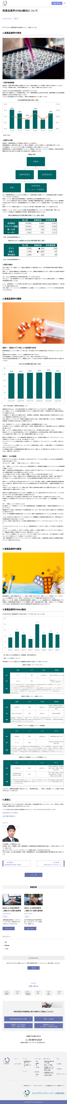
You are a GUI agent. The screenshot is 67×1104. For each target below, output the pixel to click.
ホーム (16, 1059)
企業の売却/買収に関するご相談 (20, 1019)
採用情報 (59, 1069)
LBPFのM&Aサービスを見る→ (11, 813)
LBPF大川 (5, 823)
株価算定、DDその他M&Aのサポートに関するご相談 (21, 1025)
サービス (25, 1059)
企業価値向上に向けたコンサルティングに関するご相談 (50, 1025)
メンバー (25, 1071)
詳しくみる (10, 928)
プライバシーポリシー (38, 1085)
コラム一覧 (36, 875)
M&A (15, 18)
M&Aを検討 (36, 809)
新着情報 (37, 1072)
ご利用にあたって (27, 1085)
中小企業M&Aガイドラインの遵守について (54, 1085)
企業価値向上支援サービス (27, 1062)
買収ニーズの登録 (52, 1019)
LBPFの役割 (17, 1064)
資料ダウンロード (61, 1074)
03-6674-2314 (33, 1039)
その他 (6, 949)
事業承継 (7, 945)
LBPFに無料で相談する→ (9, 816)
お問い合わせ (57, 3)
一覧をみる (35, 968)
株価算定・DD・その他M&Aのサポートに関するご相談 (49, 1068)
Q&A (58, 1059)
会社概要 (59, 1064)
